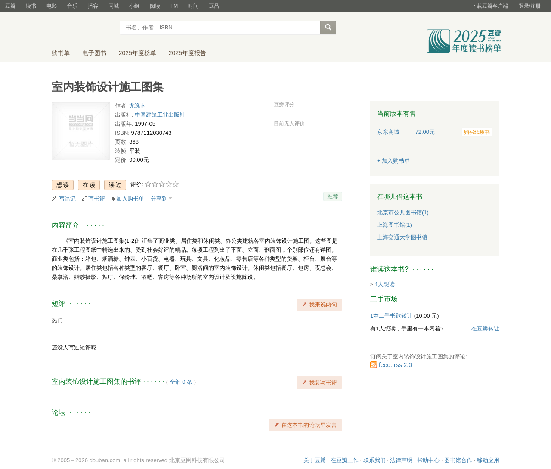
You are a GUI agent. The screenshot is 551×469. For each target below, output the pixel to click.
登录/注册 (530, 6)
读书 (31, 6)
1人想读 (385, 284)
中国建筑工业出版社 (160, 114)
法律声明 (401, 460)
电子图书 (94, 52)
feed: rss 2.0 (395, 364)
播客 (93, 6)
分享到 (159, 198)
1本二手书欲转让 (391, 315)
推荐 (332, 196)
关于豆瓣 (314, 460)
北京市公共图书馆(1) (403, 212)
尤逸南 (137, 105)
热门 (57, 320)
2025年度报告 (187, 52)
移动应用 (488, 460)
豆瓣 (10, 6)
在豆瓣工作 (345, 460)
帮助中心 (428, 460)
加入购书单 (130, 198)
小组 (134, 6)
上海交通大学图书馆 (402, 237)
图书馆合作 (458, 460)
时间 (193, 6)
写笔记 (67, 198)
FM (174, 6)
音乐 (72, 6)
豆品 (214, 6)
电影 (51, 6)
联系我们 (374, 460)
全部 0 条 (181, 382)
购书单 (61, 52)
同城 (113, 6)
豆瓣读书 (83, 28)
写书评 (96, 198)
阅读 (155, 6)
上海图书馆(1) (394, 225)
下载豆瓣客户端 (490, 6)
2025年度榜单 (137, 52)
